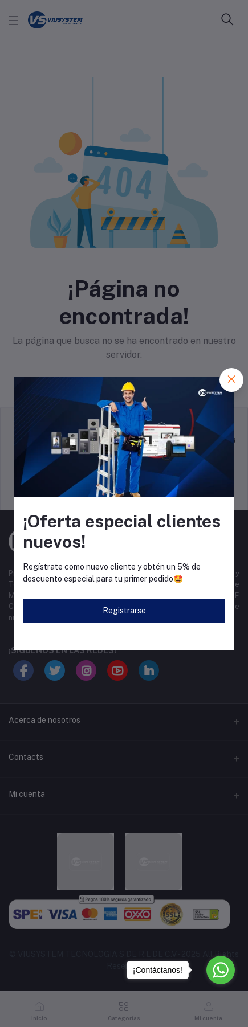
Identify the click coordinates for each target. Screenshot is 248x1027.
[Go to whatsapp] (220, 970)
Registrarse (124, 610)
